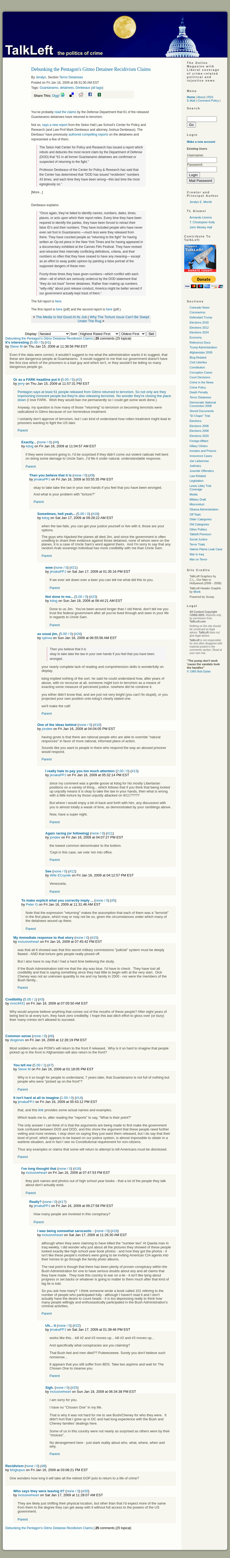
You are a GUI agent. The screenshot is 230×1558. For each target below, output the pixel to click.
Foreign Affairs (199, 441)
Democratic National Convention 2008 (203, 404)
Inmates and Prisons (203, 450)
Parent (23, 430)
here (58, 301)
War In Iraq (197, 554)
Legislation (197, 480)
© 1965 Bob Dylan (199, 671)
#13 (134, 771)
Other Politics (198, 529)
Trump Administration (203, 347)
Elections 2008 (199, 430)
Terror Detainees (71, 77)
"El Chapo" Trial (200, 415)
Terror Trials (197, 544)
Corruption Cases (201, 372)
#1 (48, 342)
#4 (56, 442)
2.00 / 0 (122, 771)
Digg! (56, 96)
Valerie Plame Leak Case (206, 549)
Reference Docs (200, 342)
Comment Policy (208, 100)
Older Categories (201, 519)
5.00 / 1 (30, 999)
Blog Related (198, 357)
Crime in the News (201, 382)
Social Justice (198, 539)
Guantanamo (49, 88)
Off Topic (195, 514)
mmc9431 (17, 1003)
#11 (110, 833)
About (201, 97)
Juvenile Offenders (202, 470)
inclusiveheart (28, 942)
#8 (43, 1466)
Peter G (32, 904)
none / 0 (44, 442)
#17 (62, 1202)
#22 (77, 1326)
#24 (78, 634)
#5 (113, 900)
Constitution (197, 367)
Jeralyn (41, 77)
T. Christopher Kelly (202, 222)
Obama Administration (204, 509)
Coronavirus (197, 312)
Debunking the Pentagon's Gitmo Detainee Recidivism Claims (49, 338)
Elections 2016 (199, 322)
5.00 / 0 (83, 514)
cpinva (47, 638)
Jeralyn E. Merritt (201, 201)
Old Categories (199, 524)
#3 (41, 999)
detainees (67, 88)
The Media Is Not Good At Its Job (61, 317)
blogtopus (17, 1470)
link (41, 1110)
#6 (51, 1036)
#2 (78, 380)
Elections (196, 420)
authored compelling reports (88, 134)
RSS (210, 97)
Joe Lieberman (199, 461)
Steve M (16, 346)
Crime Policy (198, 387)
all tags (97, 88)
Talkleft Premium (200, 534)
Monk (197, 591)
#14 (79, 1098)
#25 (74, 1388)
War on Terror (198, 559)
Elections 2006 (199, 426)
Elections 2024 (199, 332)
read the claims (65, 112)
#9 (91, 475)
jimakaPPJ (42, 479)
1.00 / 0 (66, 1098)
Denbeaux (83, 88)
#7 (50, 1065)
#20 (85, 1491)
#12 (72, 871)
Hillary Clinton (199, 446)
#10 (97, 725)
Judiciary (195, 465)
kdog (29, 446)
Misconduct (197, 504)
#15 (94, 938)
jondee (47, 729)
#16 (77, 1169)
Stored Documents (202, 411)
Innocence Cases (201, 455)
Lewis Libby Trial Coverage (200, 487)
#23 (93, 597)
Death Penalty (199, 392)
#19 (115, 1231)
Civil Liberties (198, 362)
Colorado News (200, 307)
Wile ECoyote (60, 875)
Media (194, 494)
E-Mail (191, 100)
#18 (95, 514)
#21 (73, 568)
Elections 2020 (199, 435)
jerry (21, 384)
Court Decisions (200, 377)
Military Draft (198, 499)
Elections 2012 (199, 327)
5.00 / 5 (36, 342)
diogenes (17, 1040)
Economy (196, 337)
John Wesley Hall (201, 227)
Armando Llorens (201, 217)
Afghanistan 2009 (201, 352)
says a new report (54, 125)
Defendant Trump (201, 317)
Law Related (198, 476)
